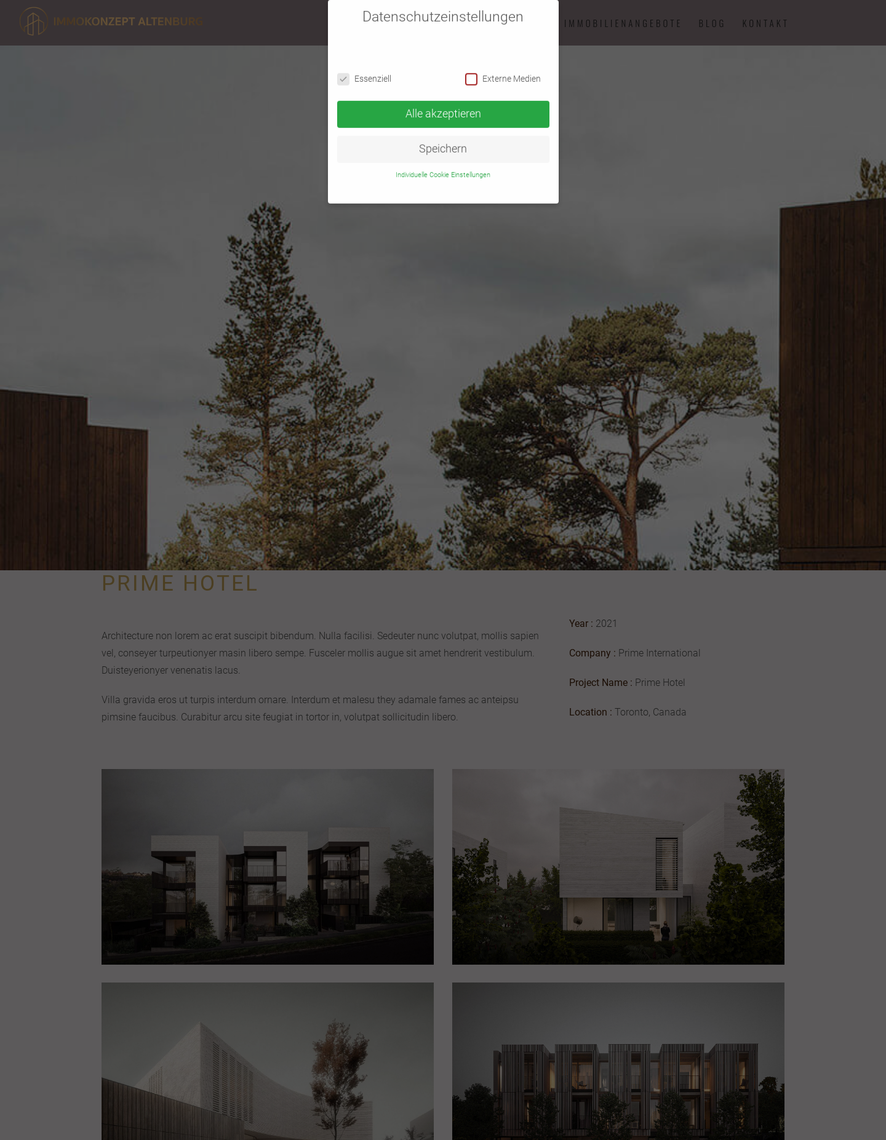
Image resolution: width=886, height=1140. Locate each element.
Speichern (443, 142)
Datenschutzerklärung (448, 182)
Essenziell (364, 72)
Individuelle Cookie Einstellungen (443, 168)
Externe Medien (503, 72)
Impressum (501, 182)
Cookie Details (388, 182)
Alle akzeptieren (443, 107)
